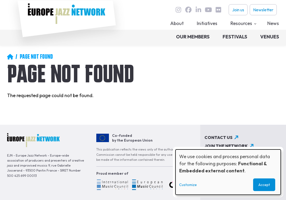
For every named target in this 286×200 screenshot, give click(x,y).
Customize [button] (188, 184)
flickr (218, 10)
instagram (178, 10)
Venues (269, 37)
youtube (208, 10)
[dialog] (228, 172)
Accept (264, 184)
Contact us (218, 137)
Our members (192, 37)
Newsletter (263, 9)
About (177, 23)
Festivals (235, 37)
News (273, 23)
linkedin (198, 10)
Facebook (188, 10)
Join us (238, 9)
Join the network (226, 145)
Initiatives (207, 23)
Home (10, 56)
